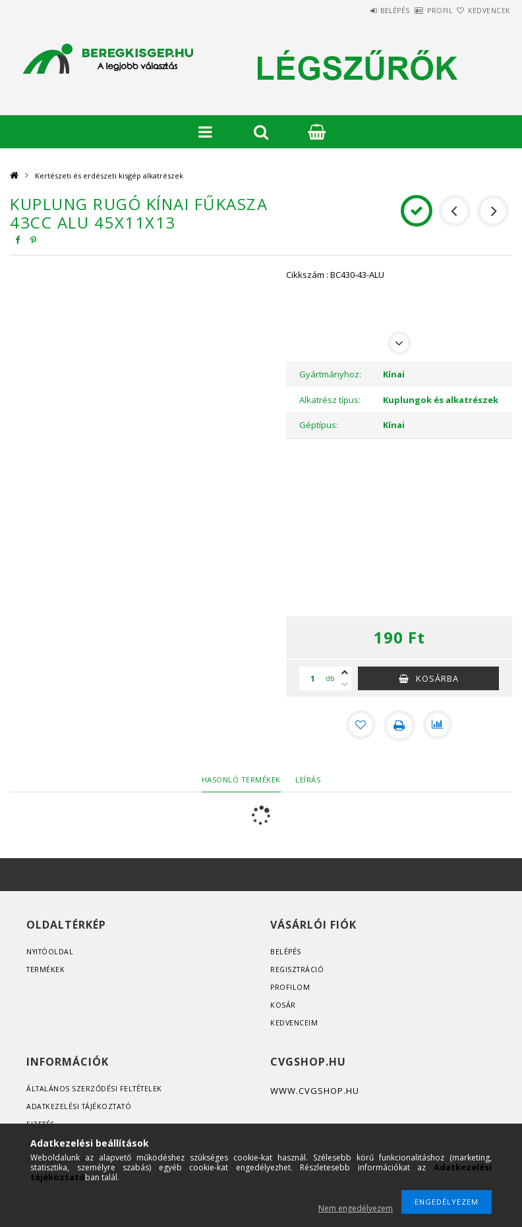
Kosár (283, 1005)
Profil (416, 10)
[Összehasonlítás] (439, 726)
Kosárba (437, 678)
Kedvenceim (294, 1022)
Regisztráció (298, 969)
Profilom (290, 987)
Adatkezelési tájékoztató (81, 1106)
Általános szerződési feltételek (96, 1088)
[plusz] (344, 672)
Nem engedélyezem (355, 1208)
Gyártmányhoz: (330, 374)
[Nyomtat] (399, 726)
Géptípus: (318, 425)
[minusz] (344, 684)
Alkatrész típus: (330, 400)
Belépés (357, 10)
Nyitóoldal (51, 951)
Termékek (46, 969)
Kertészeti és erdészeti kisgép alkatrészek (109, 175)
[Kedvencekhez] (360, 726)
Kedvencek (481, 10)
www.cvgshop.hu (314, 1091)
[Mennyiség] (312, 678)
